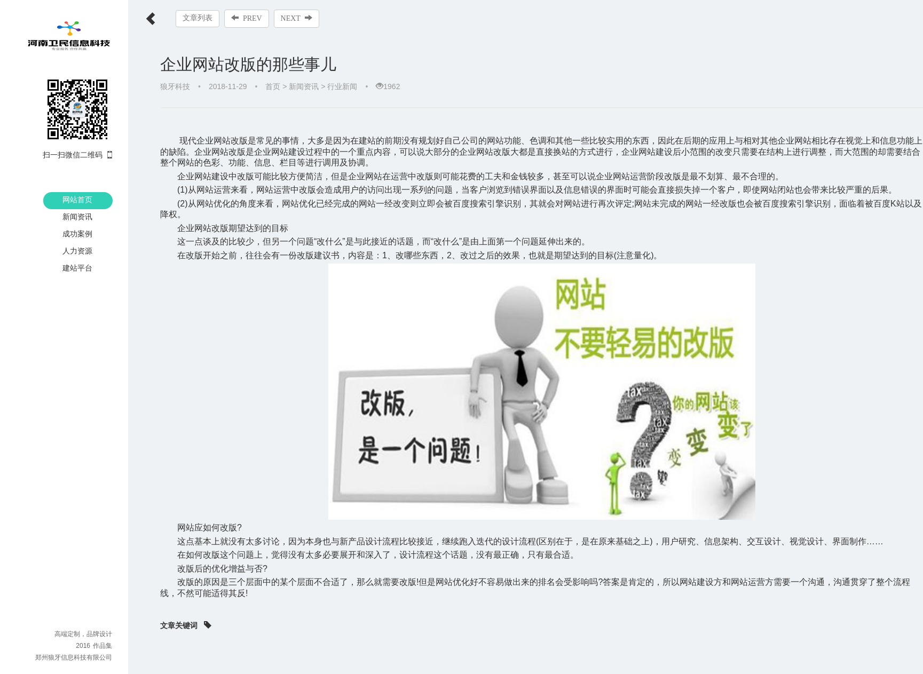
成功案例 (77, 233)
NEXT (296, 18)
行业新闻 (342, 86)
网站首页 (77, 199)
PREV (246, 18)
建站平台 (77, 268)
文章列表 (197, 18)
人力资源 (77, 251)
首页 (272, 86)
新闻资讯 (77, 216)
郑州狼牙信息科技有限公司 (73, 657)
